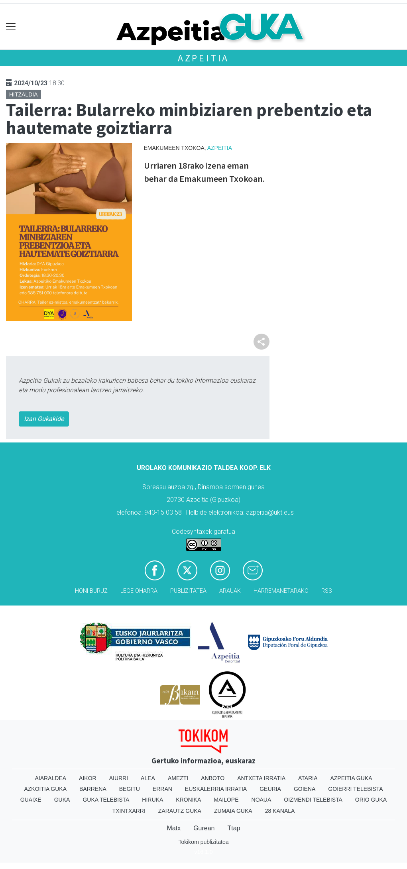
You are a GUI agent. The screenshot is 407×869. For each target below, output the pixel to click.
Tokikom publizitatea (203, 842)
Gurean (203, 828)
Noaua (261, 799)
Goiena (304, 789)
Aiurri (118, 778)
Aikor (87, 778)
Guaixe (30, 799)
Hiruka (152, 799)
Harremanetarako (281, 591)
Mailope (226, 799)
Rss (326, 591)
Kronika (188, 799)
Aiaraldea (50, 778)
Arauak (230, 591)
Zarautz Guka (179, 811)
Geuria (270, 789)
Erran (162, 789)
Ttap (234, 828)
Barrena (92, 789)
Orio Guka (371, 799)
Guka (62, 799)
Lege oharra (138, 591)
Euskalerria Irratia (216, 789)
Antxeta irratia (261, 778)
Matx (174, 828)
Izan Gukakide (44, 419)
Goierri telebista (355, 789)
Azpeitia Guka (351, 778)
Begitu (129, 789)
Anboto (212, 778)
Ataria (308, 778)
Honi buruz (91, 591)
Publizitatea (188, 591)
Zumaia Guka (233, 811)
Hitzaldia (23, 94)
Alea (148, 778)
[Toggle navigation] (11, 27)
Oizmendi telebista (313, 799)
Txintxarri (128, 811)
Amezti (178, 778)
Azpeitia (203, 58)
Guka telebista (106, 799)
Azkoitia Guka (45, 789)
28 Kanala (280, 811)
